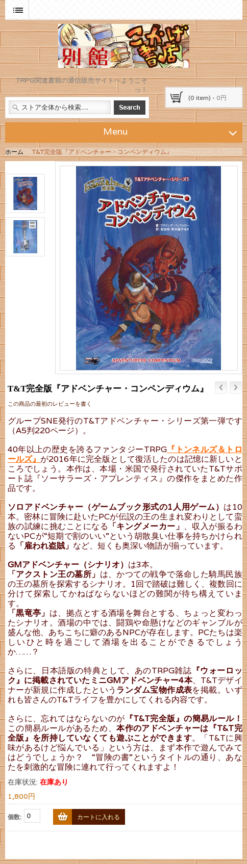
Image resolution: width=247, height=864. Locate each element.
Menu (171, 131)
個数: (14, 817)
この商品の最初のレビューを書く (50, 403)
